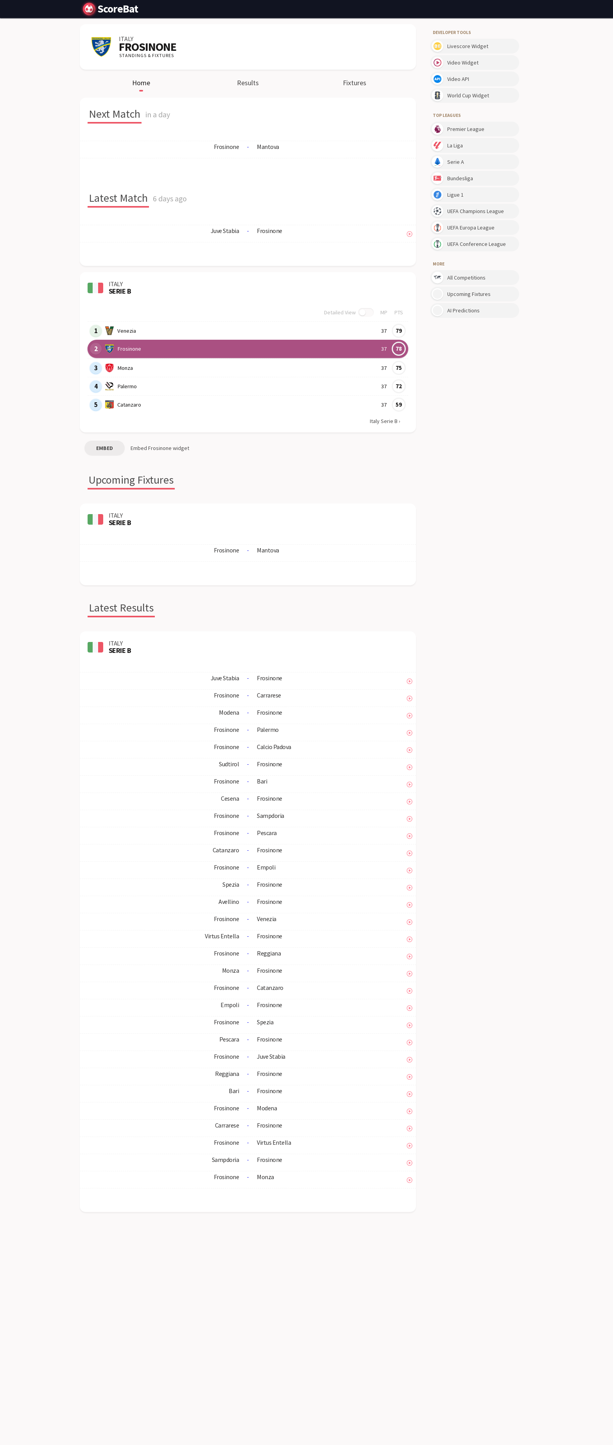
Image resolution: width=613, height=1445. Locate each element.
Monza (125, 367)
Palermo (126, 386)
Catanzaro (129, 404)
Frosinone (129, 348)
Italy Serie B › (385, 421)
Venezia (126, 330)
